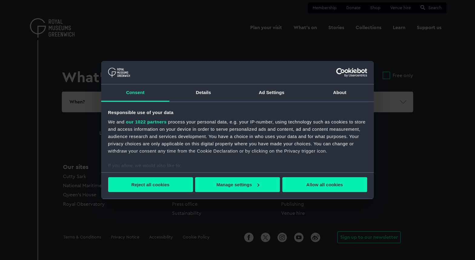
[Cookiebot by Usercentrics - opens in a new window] (340, 72)
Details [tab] (203, 92)
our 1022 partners (146, 121)
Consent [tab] (135, 92)
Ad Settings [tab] (271, 92)
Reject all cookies (150, 184)
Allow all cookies (324, 184)
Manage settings (237, 184)
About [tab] (340, 92)
